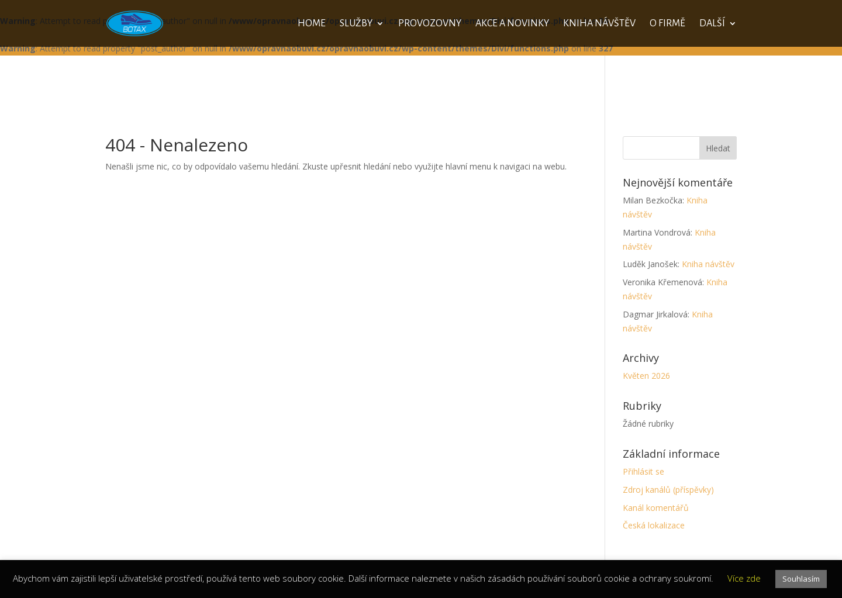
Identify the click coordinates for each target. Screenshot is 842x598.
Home (312, 24)
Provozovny (429, 24)
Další (712, 24)
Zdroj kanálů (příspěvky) (668, 489)
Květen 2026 (646, 375)
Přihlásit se (643, 471)
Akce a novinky (512, 24)
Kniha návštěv (599, 24)
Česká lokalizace (654, 525)
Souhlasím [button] (801, 578)
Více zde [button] (744, 578)
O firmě (667, 24)
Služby (356, 24)
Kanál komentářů (656, 507)
